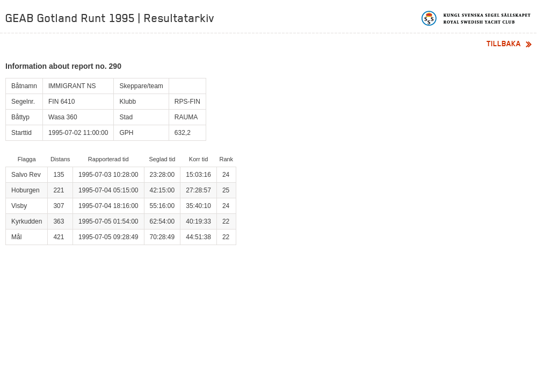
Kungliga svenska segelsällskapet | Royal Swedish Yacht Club (477, 18)
